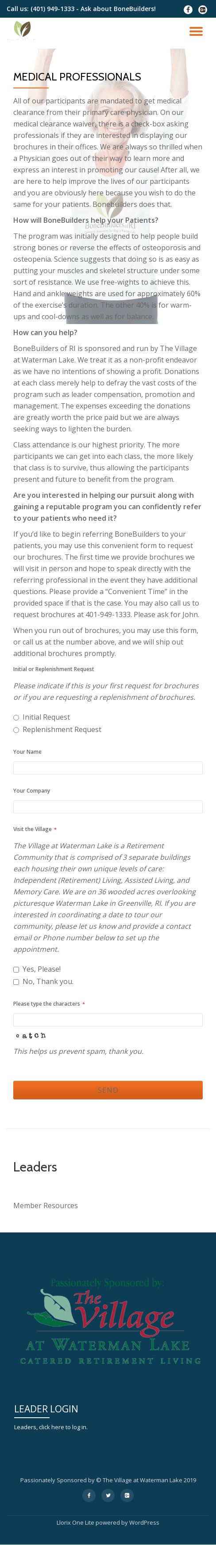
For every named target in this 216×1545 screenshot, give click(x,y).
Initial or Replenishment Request (53, 669)
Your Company (31, 790)
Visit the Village (35, 829)
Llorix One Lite (76, 1522)
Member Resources (45, 1205)
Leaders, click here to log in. (51, 1427)
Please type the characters (49, 1003)
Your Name (27, 751)
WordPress (144, 1522)
